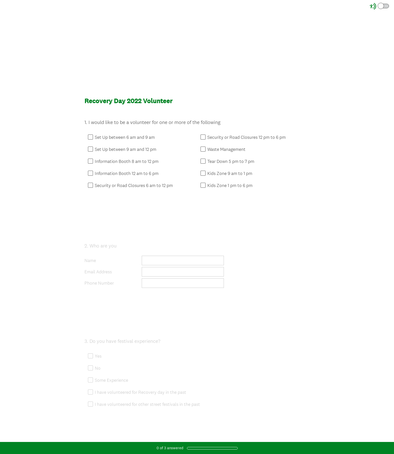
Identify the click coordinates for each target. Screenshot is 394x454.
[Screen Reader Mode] (379, 6)
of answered (170, 447)
